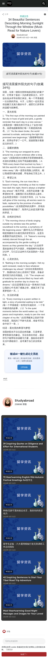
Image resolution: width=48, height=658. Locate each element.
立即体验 (24, 367)
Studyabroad (22, 35)
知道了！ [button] (24, 654)
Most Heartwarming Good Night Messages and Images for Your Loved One (23, 613)
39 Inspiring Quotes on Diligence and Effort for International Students (23, 445)
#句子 (5, 379)
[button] (43, 3)
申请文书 (24, 16)
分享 (5, 14)
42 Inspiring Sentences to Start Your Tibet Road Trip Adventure (22, 579)
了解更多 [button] (9, 650)
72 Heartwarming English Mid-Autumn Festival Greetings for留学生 (23, 478)
